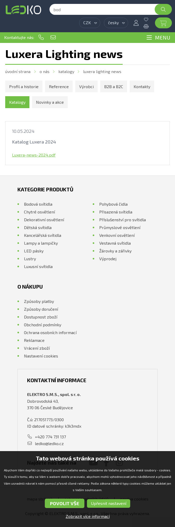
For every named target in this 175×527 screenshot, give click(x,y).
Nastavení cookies (41, 355)
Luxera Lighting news (102, 71)
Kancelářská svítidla (42, 235)
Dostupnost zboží (40, 316)
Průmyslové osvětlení (119, 227)
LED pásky (33, 250)
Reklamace (34, 340)
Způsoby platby (39, 301)
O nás (44, 71)
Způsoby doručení (41, 309)
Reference (59, 86)
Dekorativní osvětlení (44, 219)
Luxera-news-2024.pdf (33, 154)
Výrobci (86, 86)
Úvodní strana (17, 71)
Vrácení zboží (37, 348)
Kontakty (142, 86)
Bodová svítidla (38, 203)
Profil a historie (24, 86)
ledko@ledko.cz (53, 37)
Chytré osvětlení (39, 211)
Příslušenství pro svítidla (122, 219)
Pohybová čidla (113, 203)
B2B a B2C (113, 86)
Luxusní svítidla (38, 266)
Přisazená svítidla (115, 211)
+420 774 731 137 (41, 37)
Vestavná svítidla (115, 242)
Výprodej (107, 258)
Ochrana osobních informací (50, 332)
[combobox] (89, 23)
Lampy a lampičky (41, 242)
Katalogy (66, 71)
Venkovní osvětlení (117, 235)
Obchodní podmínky (42, 324)
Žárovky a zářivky (115, 250)
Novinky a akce (50, 102)
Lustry (30, 258)
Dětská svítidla (38, 227)
